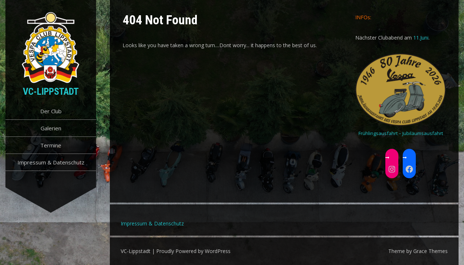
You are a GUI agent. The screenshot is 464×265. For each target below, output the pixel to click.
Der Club (51, 111)
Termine (50, 145)
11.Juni (420, 37)
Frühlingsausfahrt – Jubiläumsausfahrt (401, 133)
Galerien (51, 128)
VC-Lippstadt (51, 91)
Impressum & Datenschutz (50, 162)
